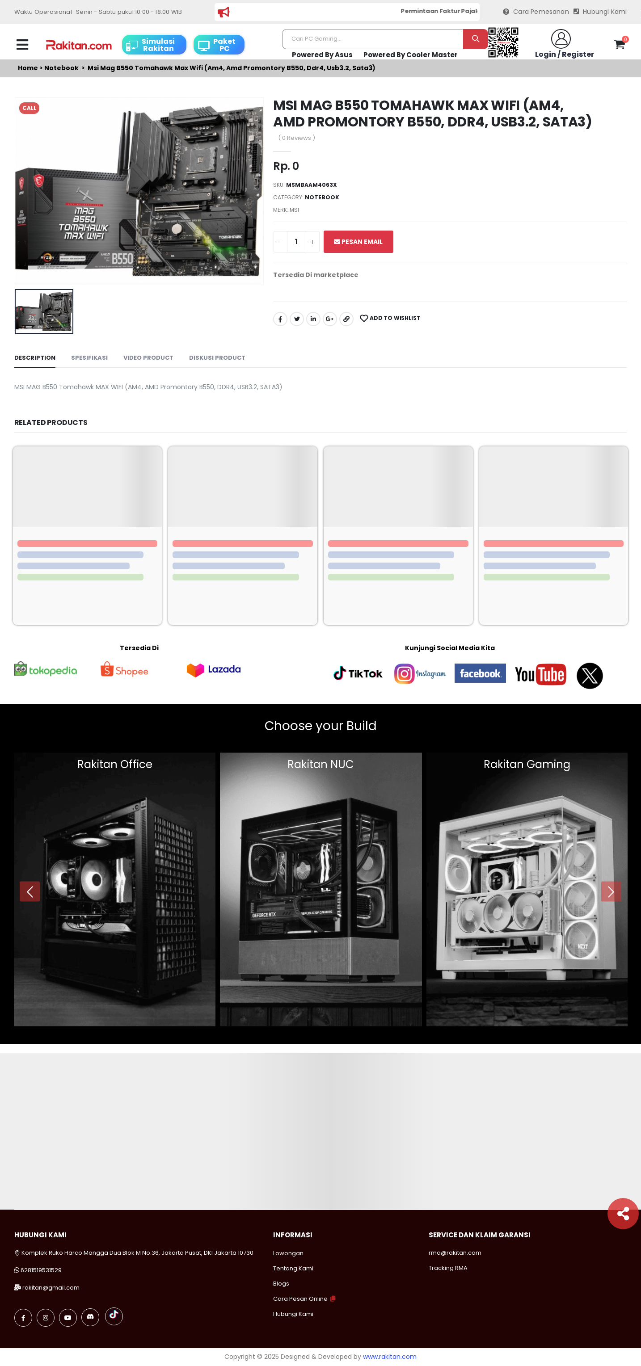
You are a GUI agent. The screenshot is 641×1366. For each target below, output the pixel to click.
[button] (619, 46)
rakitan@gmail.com (51, 1287)
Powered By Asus (322, 54)
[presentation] (30, 892)
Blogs (281, 1283)
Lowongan (288, 1253)
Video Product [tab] (148, 357)
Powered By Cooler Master (410, 54)
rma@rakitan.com (455, 1252)
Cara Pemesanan (536, 12)
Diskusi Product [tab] (217, 357)
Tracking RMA (448, 1268)
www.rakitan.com (390, 1356)
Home (28, 68)
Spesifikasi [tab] (89, 357)
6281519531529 (41, 1270)
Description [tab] (34, 357)
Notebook (61, 68)
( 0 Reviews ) (296, 138)
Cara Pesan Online (300, 1299)
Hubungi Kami (600, 12)
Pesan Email (358, 241)
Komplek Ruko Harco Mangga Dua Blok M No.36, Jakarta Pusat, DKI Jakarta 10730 (133, 1252)
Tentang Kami (293, 1268)
